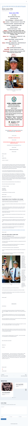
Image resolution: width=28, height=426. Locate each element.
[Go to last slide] (2, 390)
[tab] (12, 397)
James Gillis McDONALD (6, 392)
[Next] (26, 390)
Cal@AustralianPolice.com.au (6, 10)
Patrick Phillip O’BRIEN (21, 375)
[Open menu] (26, 1)
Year (2, 7)
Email (11, 416)
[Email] (14, 416)
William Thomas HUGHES (7, 375)
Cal (20, 145)
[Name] (5, 416)
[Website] (23, 416)
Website (20, 416)
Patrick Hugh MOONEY (19, 384)
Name (2, 416)
